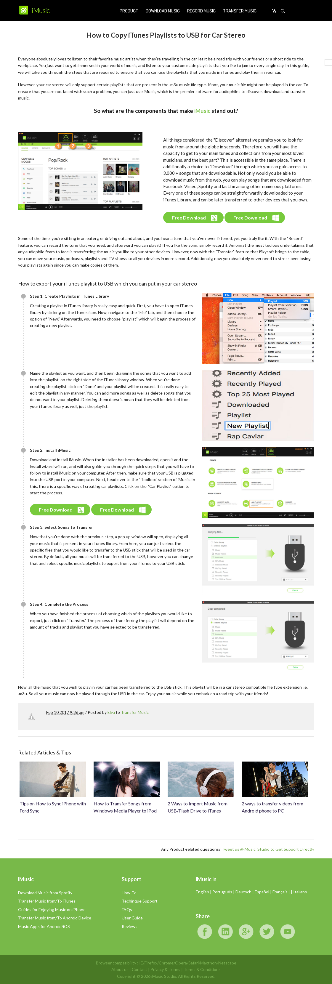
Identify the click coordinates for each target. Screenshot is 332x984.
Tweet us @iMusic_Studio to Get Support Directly (268, 849)
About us (120, 969)
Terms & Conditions (202, 969)
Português (222, 891)
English (202, 891)
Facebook (205, 931)
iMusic (202, 110)
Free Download (189, 217)
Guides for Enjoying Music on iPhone (52, 909)
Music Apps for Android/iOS (44, 926)
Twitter (267, 931)
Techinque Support (140, 900)
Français (280, 891)
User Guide (132, 917)
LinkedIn (225, 931)
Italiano (300, 891)
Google (246, 931)
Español (262, 891)
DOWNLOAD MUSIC (163, 11)
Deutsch (243, 891)
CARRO (274, 11)
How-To (129, 892)
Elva (111, 712)
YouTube (287, 931)
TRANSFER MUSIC (239, 11)
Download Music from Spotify (45, 892)
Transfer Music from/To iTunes (47, 900)
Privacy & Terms (165, 969)
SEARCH (282, 11)
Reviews (129, 926)
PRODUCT (129, 11)
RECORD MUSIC (201, 11)
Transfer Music (135, 712)
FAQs (127, 909)
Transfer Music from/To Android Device (54, 917)
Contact (139, 969)
